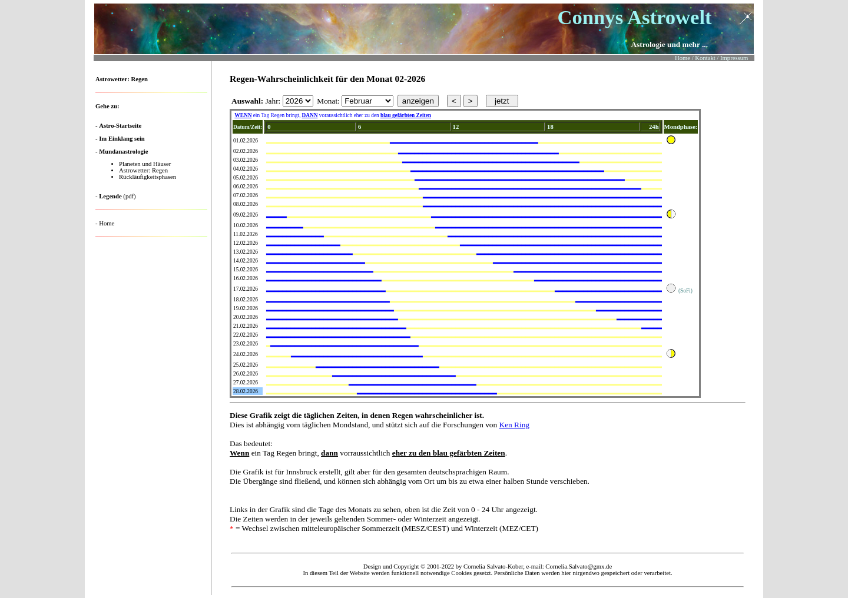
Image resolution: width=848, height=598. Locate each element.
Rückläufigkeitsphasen (147, 177)
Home (106, 223)
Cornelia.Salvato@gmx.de (578, 566)
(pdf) (117, 196)
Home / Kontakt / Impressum (711, 58)
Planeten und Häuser (145, 164)
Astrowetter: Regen (143, 170)
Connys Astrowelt (634, 17)
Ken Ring (514, 424)
